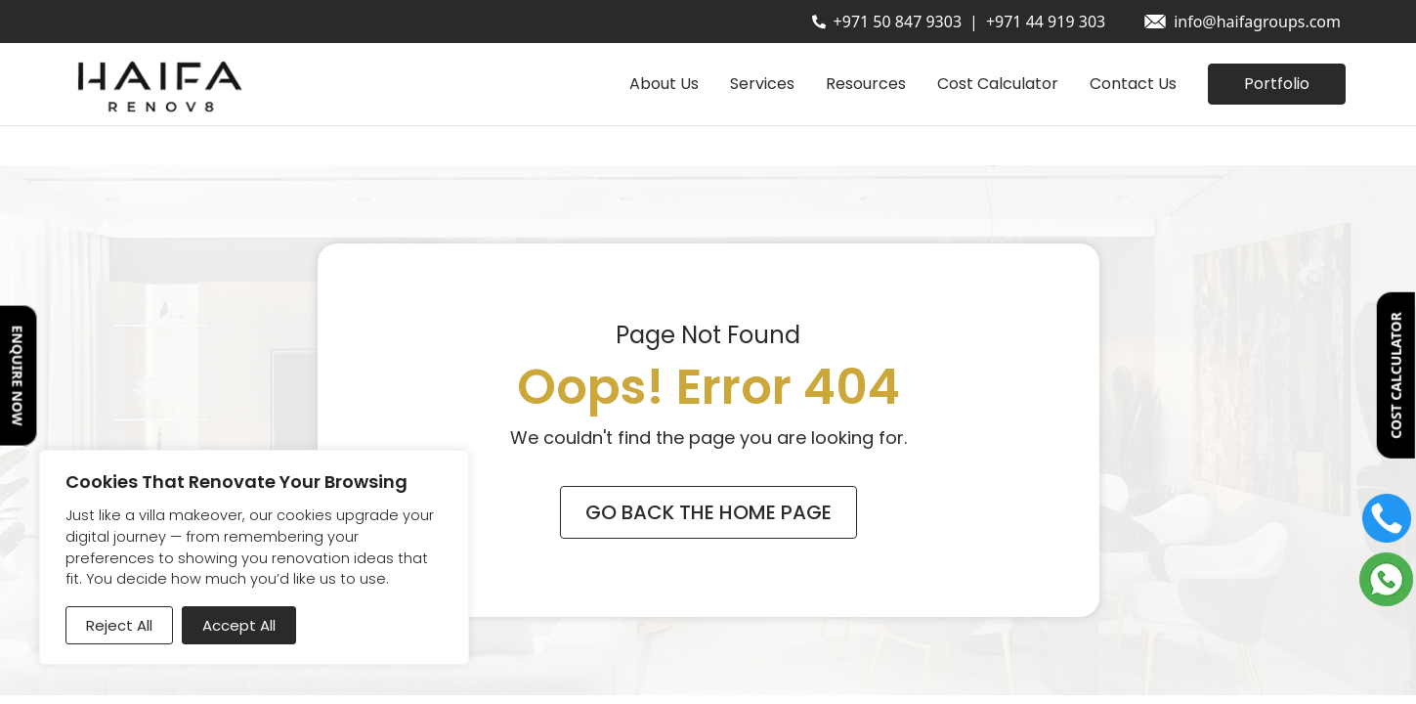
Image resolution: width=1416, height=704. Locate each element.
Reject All (119, 625)
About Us (664, 83)
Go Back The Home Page (708, 512)
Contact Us (1133, 83)
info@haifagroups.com (1257, 21)
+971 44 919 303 (1045, 21)
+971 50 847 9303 (898, 21)
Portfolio (1276, 83)
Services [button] (762, 83)
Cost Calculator (997, 83)
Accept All (239, 625)
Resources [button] (866, 83)
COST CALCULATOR (1396, 375)
